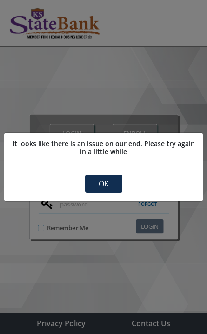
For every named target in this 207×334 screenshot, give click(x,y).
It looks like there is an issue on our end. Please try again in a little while (104, 148)
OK (104, 184)
